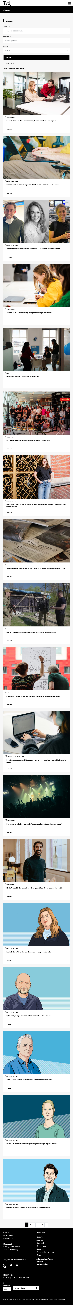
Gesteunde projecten (45, 1252)
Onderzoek (41, 1246)
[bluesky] (4, 1267)
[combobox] (35, 41)
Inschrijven (20, 1288)
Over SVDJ (41, 1243)
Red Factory (45, 1299)
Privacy (50, 1299)
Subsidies (40, 1249)
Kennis (39, 1255)
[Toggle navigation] (69, 3)
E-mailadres (7, 1284)
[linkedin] (17, 1265)
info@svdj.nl (8, 1238)
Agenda (39, 1240)
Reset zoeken (10, 63)
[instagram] (4, 1265)
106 (41, 1224)
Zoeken (8, 58)
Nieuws (39, 1237)
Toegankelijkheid (61, 1299)
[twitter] (11, 1265)
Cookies (55, 1299)
